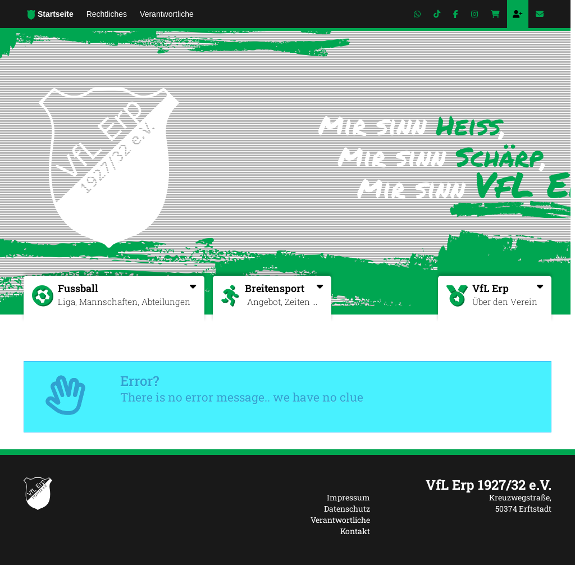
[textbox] (469, 484)
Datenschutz (347, 508)
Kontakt (355, 531)
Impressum (348, 497)
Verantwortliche (340, 519)
